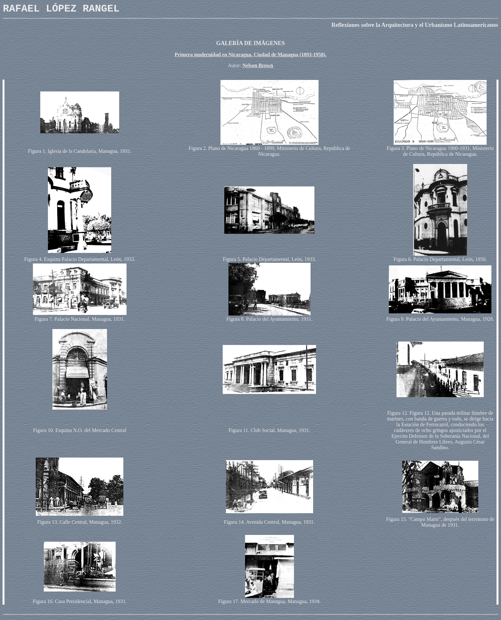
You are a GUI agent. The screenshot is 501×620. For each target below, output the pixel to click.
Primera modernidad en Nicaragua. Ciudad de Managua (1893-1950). (250, 54)
